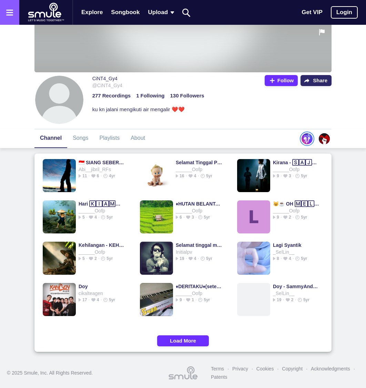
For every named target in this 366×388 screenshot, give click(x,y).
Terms (217, 368)
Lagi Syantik (287, 245)
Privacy (240, 368)
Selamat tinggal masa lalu (199, 245)
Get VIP (312, 12)
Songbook (125, 12)
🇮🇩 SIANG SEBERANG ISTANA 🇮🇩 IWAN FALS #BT (102, 162)
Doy (83, 286)
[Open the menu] (9, 12)
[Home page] (46, 12)
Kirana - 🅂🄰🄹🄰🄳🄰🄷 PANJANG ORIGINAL (296, 162)
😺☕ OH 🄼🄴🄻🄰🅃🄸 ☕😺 (296, 204)
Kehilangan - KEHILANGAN (102, 245)
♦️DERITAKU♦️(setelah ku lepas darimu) (199, 286)
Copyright (292, 368)
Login (344, 12)
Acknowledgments (330, 368)
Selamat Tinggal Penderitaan (199, 162)
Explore (92, 12)
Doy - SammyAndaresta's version (296, 286)
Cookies (265, 368)
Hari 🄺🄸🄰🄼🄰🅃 (102, 204)
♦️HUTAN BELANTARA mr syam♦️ (199, 204)
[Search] (186, 12)
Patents (219, 377)
